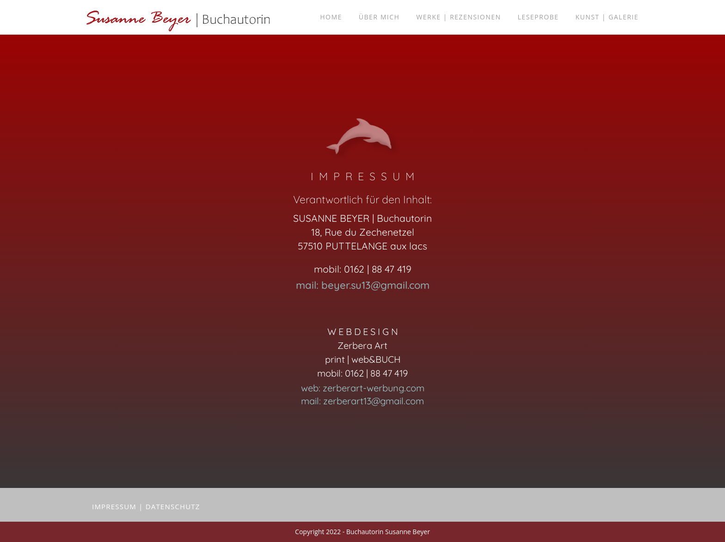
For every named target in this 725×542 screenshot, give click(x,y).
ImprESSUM (114, 506)
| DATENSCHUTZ (169, 506)
